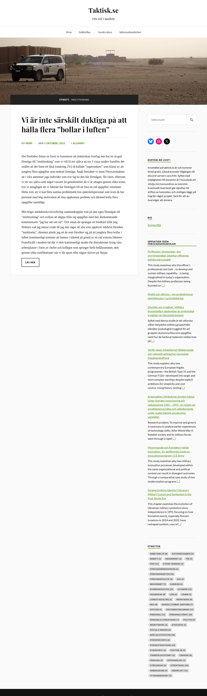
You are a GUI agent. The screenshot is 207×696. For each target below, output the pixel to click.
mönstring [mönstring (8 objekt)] (184, 599)
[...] (163, 285)
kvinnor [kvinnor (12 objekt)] (185, 589)
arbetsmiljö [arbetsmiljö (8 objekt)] (159, 554)
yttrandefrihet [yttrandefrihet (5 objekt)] (161, 675)
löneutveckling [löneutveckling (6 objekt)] (161, 599)
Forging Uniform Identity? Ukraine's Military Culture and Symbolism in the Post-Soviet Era (169, 494)
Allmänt (79, 143)
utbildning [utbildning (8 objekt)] (158, 665)
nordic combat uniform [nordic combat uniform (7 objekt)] (177, 604)
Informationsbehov (130, 32)
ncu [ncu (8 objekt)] (153, 604)
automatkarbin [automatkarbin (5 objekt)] (183, 554)
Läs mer (30, 262)
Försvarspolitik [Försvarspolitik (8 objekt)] (161, 579)
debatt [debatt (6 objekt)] (155, 559)
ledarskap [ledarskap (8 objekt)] (157, 594)
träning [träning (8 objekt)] (185, 655)
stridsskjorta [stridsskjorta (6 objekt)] (160, 640)
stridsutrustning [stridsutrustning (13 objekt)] (162, 645)
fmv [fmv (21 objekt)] (154, 564)
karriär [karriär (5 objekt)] (176, 584)
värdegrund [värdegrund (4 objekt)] (158, 670)
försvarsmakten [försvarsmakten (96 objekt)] (162, 574)
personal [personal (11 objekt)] (157, 614)
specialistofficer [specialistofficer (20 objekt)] (162, 635)
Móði (29, 143)
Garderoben (105, 32)
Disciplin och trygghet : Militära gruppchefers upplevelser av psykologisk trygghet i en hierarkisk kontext (171, 311)
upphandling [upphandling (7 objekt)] (176, 660)
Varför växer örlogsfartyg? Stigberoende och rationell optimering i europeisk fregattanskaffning (171, 353)
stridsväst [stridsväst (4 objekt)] (158, 650)
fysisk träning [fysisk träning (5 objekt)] (173, 564)
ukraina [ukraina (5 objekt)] (156, 660)
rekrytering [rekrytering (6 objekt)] (159, 625)
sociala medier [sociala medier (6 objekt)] (160, 630)
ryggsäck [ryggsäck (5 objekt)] (179, 625)
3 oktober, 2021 (54, 143)
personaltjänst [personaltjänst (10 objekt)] (181, 614)
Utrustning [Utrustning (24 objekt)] (179, 665)
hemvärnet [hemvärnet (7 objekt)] (158, 584)
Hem (69, 32)
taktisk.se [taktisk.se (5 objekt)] (177, 650)
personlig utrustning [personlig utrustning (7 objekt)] (164, 620)
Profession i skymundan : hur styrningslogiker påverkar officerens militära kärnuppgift (168, 255)
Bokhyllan (84, 32)
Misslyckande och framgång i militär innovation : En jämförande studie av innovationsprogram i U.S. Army (169, 451)
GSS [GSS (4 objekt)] (180, 579)
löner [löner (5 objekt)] (186, 594)
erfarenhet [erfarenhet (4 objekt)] (174, 559)
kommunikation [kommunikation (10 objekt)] (161, 589)
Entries (154, 225)
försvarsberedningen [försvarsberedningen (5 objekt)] (164, 569)
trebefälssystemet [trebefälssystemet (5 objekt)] (162, 655)
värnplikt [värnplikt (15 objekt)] (180, 670)
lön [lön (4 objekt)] (173, 594)
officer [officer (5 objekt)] (156, 609)
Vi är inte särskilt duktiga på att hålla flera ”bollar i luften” (71, 124)
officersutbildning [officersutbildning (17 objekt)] (179, 609)
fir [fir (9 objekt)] (189, 559)
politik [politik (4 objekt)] (189, 620)
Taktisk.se (103, 10)
